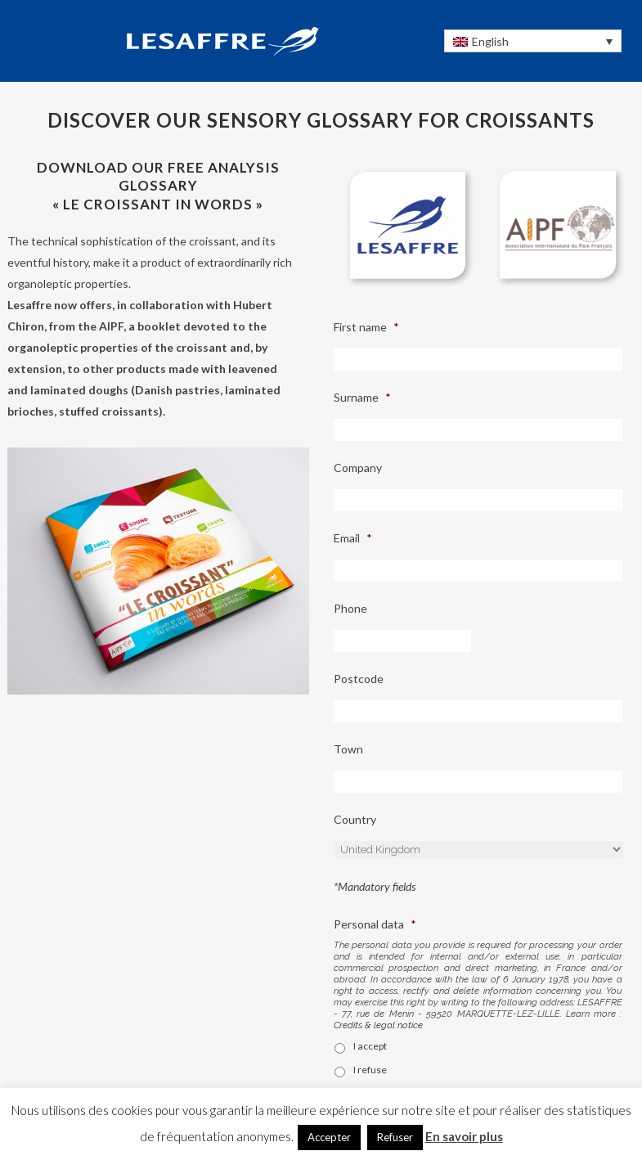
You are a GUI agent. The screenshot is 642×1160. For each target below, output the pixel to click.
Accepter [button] (329, 1137)
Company (358, 467)
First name (366, 327)
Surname (362, 397)
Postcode (359, 679)
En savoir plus (464, 1136)
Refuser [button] (395, 1137)
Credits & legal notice (378, 1025)
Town (348, 749)
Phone (350, 608)
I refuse (370, 1069)
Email (353, 538)
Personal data (375, 924)
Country (355, 819)
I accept (370, 1046)
